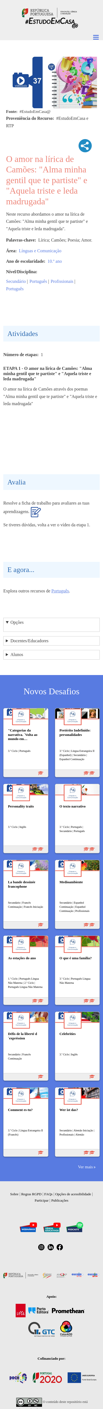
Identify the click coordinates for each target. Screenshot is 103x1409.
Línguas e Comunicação (40, 250)
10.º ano (55, 261)
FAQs (48, 1194)
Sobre (14, 1194)
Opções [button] (17, 622)
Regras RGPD (31, 1194)
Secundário (16, 281)
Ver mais (85, 1166)
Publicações (59, 1200)
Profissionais (62, 281)
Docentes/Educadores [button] (29, 640)
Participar (42, 1200)
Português (38, 281)
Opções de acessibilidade (73, 1194)
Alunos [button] (16, 654)
